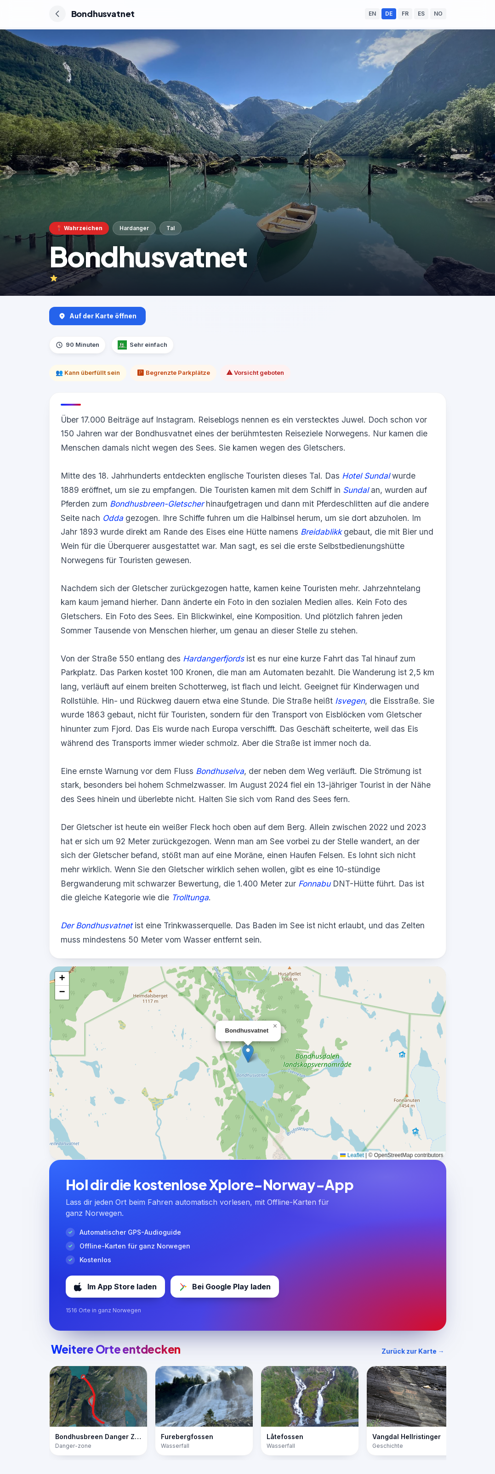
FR (405, 13)
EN (372, 13)
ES (421, 13)
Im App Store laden (115, 1286)
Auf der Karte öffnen (97, 316)
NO (438, 13)
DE (389, 13)
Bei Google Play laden (225, 1286)
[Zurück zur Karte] (57, 14)
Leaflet (352, 1155)
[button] (248, 1053)
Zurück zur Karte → (412, 1351)
